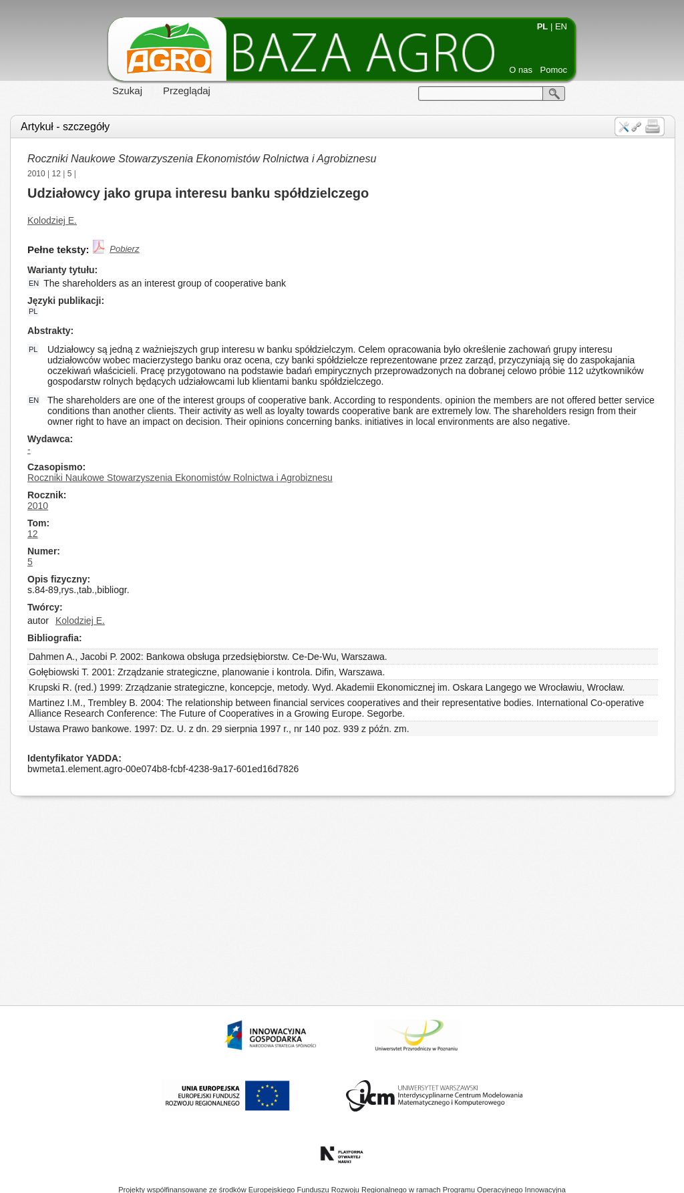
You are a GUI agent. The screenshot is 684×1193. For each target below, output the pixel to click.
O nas (520, 70)
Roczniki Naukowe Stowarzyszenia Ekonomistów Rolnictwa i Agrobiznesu (201, 158)
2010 (36, 173)
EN (561, 26)
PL (542, 26)
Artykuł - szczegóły (65, 126)
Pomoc (553, 70)
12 (56, 173)
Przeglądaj (186, 90)
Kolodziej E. (52, 220)
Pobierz (124, 249)
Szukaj (127, 90)
